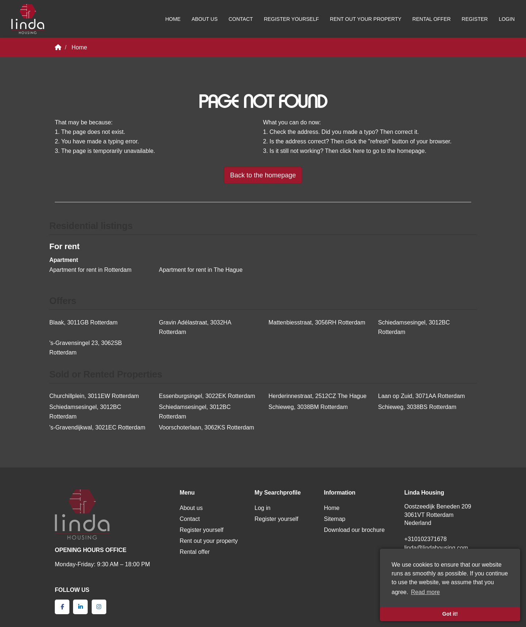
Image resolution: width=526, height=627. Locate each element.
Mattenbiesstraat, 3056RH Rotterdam (316, 322)
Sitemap (335, 519)
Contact (241, 19)
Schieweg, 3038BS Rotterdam (417, 407)
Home (172, 19)
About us (204, 19)
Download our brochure (354, 530)
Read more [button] (425, 592)
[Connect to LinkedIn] (80, 607)
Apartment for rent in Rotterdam (90, 270)
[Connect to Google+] (99, 607)
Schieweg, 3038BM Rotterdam (308, 407)
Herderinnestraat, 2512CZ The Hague (317, 396)
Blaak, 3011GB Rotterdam (83, 322)
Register (475, 19)
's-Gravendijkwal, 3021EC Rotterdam (97, 427)
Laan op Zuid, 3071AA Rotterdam (421, 396)
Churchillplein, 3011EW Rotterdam (94, 396)
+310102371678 (425, 539)
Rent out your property (365, 19)
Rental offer (431, 19)
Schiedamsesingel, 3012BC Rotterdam (414, 327)
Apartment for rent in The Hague (201, 270)
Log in (263, 508)
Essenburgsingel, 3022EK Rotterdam (207, 396)
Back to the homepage (263, 175)
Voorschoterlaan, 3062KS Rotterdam (206, 427)
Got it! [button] (450, 614)
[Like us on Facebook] (62, 607)
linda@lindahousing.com (436, 548)
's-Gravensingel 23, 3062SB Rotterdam (85, 348)
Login (507, 19)
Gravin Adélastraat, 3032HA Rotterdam (195, 327)
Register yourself (291, 19)
